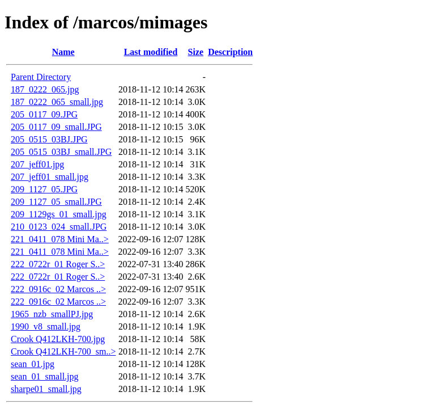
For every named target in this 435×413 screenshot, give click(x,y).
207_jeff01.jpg (37, 164)
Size (196, 52)
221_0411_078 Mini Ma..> (60, 239)
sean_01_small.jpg (45, 376)
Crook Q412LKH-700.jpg (58, 339)
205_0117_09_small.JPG (56, 127)
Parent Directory (41, 77)
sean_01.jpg (32, 364)
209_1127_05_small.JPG (56, 201)
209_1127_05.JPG (44, 189)
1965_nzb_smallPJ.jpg (52, 314)
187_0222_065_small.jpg (57, 102)
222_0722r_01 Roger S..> (58, 264)
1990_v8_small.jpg (45, 326)
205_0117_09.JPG (44, 114)
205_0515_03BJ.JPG (49, 139)
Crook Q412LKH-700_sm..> (63, 351)
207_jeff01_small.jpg (49, 177)
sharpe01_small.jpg (46, 389)
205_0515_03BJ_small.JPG (61, 152)
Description (230, 52)
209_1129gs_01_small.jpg (58, 214)
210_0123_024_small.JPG (58, 226)
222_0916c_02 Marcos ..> (58, 289)
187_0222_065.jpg (45, 89)
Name (63, 52)
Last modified (151, 52)
